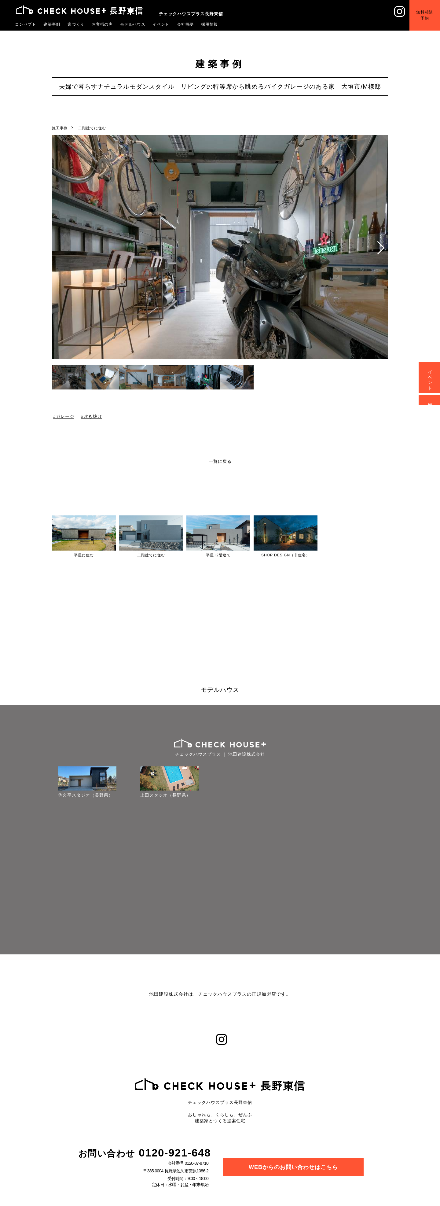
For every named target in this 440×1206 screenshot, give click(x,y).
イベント (161, 24)
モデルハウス (132, 24)
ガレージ (65, 416)
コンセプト (25, 24)
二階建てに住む (92, 128)
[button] (381, 248)
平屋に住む (84, 555)
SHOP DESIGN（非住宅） (285, 555)
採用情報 (209, 24)
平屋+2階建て (218, 555)
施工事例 (60, 128)
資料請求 (430, 399)
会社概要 (185, 24)
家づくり (76, 24)
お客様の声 (102, 24)
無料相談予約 (424, 15)
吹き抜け (93, 416)
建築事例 (52, 24)
